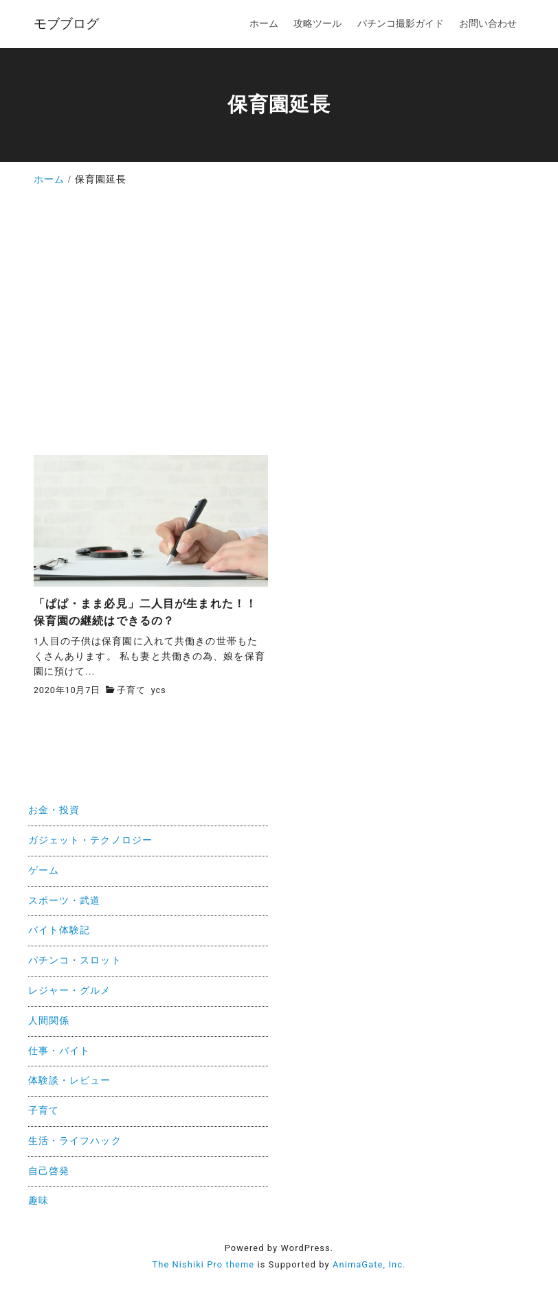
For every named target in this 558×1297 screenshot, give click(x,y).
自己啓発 (48, 1171)
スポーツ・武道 (64, 901)
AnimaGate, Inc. (369, 1264)
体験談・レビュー (69, 1080)
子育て (131, 690)
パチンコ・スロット (75, 960)
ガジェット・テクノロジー (90, 840)
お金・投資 (54, 810)
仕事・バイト (59, 1051)
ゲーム (43, 870)
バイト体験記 (59, 930)
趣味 (38, 1200)
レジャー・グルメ (69, 990)
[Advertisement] (279, 326)
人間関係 (48, 1021)
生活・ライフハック (75, 1141)
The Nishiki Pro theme (203, 1264)
